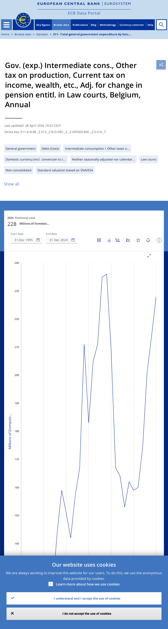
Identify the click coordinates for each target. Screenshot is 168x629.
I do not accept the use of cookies (87, 613)
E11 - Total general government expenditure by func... (92, 34)
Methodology (108, 24)
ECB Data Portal (84, 13)
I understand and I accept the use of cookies (87, 598)
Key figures (43, 24)
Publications (80, 24)
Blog (93, 24)
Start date (17, 234)
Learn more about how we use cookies (88, 584)
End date (51, 234)
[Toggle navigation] (6, 24)
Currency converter (132, 24)
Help (150, 24)
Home (5, 34)
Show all (11, 183)
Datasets (42, 34)
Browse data (61, 24)
